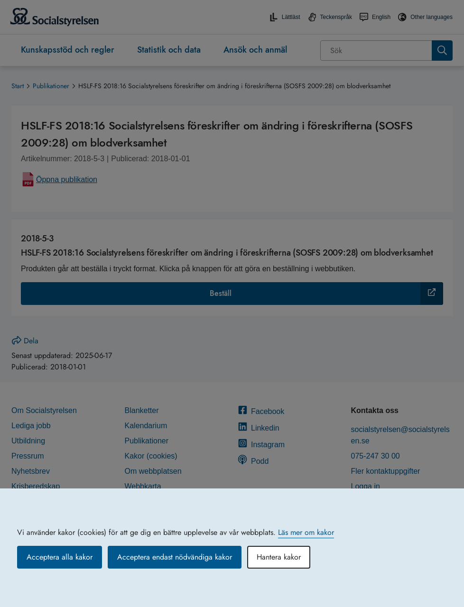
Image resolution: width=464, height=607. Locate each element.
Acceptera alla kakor (60, 557)
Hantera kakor (279, 557)
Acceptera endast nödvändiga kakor (174, 557)
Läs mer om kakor (306, 532)
